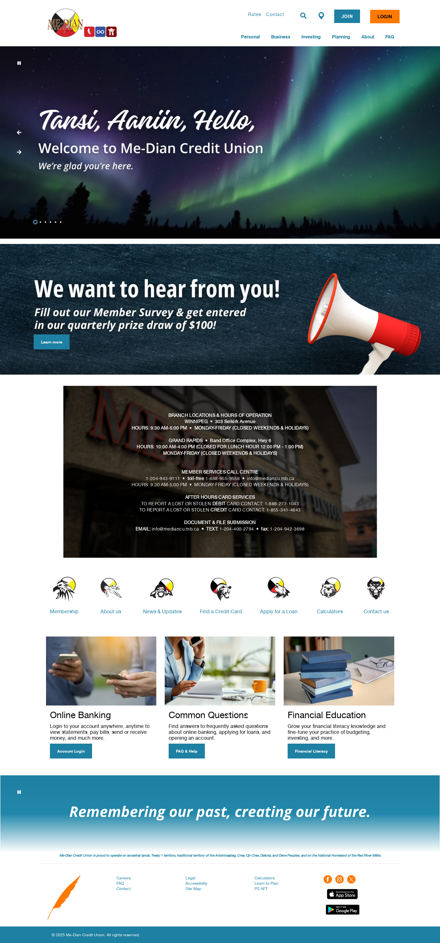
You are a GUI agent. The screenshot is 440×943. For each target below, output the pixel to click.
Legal (190, 878)
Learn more (48, 342)
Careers (123, 878)
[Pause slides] (19, 63)
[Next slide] (19, 133)
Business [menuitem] (280, 37)
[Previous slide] (19, 152)
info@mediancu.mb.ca (270, 478)
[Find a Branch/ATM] (321, 15)
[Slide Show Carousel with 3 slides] (220, 814)
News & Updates (162, 611)
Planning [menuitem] (341, 37)
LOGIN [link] (384, 16)
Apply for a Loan (278, 611)
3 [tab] (46, 222)
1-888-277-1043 (282, 503)
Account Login (71, 751)
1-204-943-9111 (163, 478)
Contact (275, 14)
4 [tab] (51, 222)
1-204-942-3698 (287, 529)
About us (110, 611)
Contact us (376, 611)
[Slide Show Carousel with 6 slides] (220, 142)
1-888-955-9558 (222, 478)
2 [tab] (41, 222)
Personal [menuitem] (250, 37)
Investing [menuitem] (311, 37)
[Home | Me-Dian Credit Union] (112, 22)
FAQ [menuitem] (389, 37)
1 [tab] (36, 222)
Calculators (330, 611)
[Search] (303, 15)
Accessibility (196, 883)
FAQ (120, 883)
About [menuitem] (367, 37)
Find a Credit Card (221, 611)
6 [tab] (61, 222)
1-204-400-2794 (236, 529)
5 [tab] (56, 222)
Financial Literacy (311, 751)
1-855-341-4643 (283, 510)
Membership (64, 611)
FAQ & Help (187, 751)
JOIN (347, 16)
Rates (254, 14)
